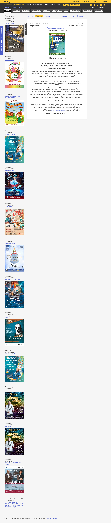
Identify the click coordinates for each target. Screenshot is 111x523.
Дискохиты (8, 390)
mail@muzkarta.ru (51, 518)
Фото (72, 16)
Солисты (16, 11)
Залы (66, 11)
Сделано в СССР (10, 206)
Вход (105, 1)
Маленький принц (10, 243)
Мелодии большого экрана (12, 279)
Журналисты (87, 11)
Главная (7, 11)
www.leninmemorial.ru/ (58, 110)
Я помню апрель (9, 60)
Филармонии (57, 11)
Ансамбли (26, 11)
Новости (48, 16)
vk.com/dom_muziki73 (66, 109)
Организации (75, 11)
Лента (30, 16)
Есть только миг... (10, 23)
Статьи (80, 16)
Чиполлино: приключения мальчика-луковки (12, 96)
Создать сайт (96, 1)
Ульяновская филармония (57, 28)
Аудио (64, 16)
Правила (75, 1)
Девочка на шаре (10, 170)
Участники (99, 11)
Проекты (46, 11)
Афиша (39, 16)
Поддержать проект (72, 5)
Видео (56, 16)
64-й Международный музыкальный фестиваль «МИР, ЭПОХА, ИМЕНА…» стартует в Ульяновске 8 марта (14, 504)
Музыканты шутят (10, 134)
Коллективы (36, 11)
